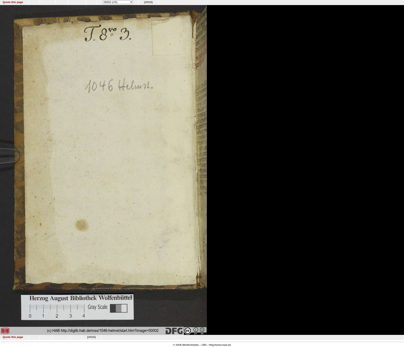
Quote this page (13, 2)
